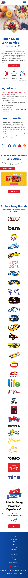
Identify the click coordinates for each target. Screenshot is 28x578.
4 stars (24, 81)
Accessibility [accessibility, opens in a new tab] (12, 547)
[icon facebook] (9, 146)
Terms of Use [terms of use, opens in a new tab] (12, 552)
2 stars (21, 81)
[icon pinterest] (19, 146)
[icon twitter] (14, 146)
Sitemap (14, 544)
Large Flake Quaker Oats (13, 92)
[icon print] (24, 146)
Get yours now (14, 192)
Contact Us (14, 539)
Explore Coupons (7, 168)
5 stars (25, 81)
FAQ (14, 542)
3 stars (22, 81)
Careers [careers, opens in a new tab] (12, 560)
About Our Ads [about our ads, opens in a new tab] (12, 555)
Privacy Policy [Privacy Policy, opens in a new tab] (12, 550)
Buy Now (14, 65)
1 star (19, 81)
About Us (14, 536)
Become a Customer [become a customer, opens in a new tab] (13, 562)
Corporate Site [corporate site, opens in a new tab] (12, 557)
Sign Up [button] (14, 526)
